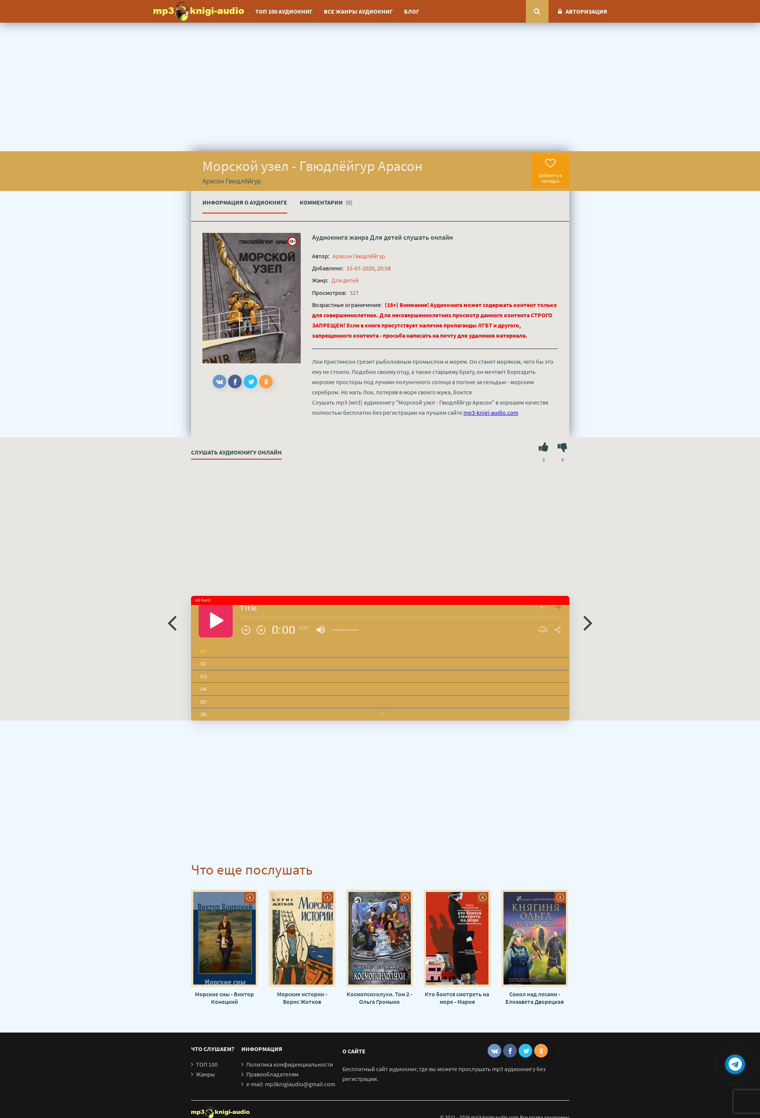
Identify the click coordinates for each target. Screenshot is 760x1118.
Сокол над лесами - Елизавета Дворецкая (534, 997)
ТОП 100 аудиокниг (283, 11)
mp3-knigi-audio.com (490, 412)
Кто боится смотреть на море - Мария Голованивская (457, 997)
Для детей (386, 237)
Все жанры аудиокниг (358, 11)
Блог (411, 11)
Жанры (205, 1074)
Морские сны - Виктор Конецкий (224, 997)
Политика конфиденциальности (289, 1064)
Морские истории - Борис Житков (302, 997)
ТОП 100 (207, 1064)
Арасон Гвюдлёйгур (359, 256)
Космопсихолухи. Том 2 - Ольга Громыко (379, 997)
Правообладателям (272, 1074)
